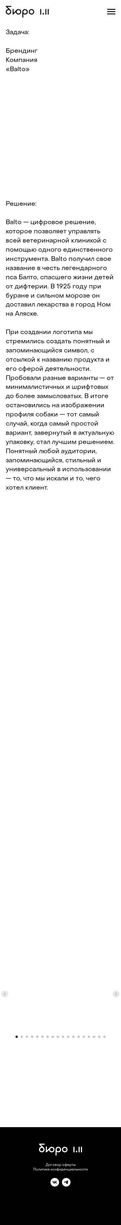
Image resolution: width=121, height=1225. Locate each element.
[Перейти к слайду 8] (53, 1037)
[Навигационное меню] (111, 12)
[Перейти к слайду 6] (42, 1037)
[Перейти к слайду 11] (68, 1037)
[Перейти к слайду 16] (94, 1037)
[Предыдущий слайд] (4, 994)
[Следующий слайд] (116, 994)
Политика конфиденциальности (60, 1169)
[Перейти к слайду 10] (63, 1037)
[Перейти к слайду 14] (84, 1037)
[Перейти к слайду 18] (104, 1037)
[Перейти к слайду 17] (99, 1037)
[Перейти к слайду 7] (47, 1037)
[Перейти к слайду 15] (89, 1037)
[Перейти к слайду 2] (22, 1037)
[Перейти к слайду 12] (73, 1037)
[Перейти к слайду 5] (37, 1037)
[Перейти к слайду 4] (32, 1037)
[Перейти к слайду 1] (16, 1037)
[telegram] (66, 1185)
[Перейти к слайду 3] (27, 1037)
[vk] (54, 1185)
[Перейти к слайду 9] (58, 1037)
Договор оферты (61, 1165)
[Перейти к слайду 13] (78, 1037)
